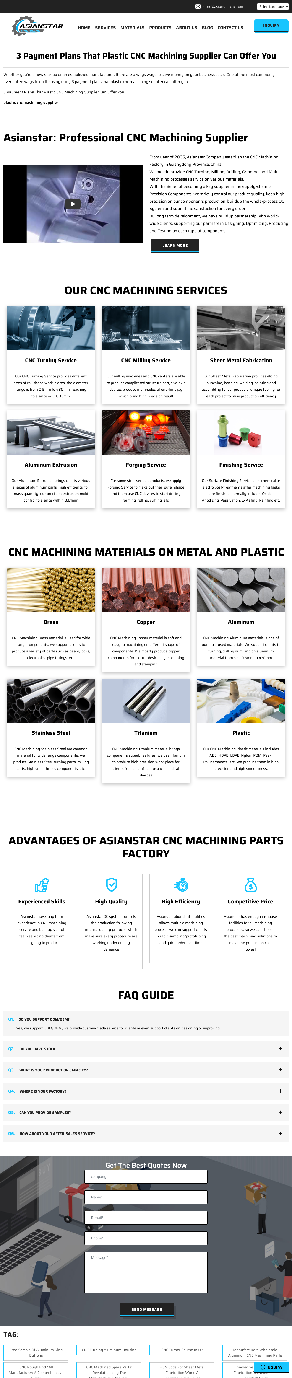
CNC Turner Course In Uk (182, 1343)
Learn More (175, 245)
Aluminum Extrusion (51, 464)
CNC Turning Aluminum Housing (109, 1343)
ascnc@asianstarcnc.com (222, 6)
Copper (146, 622)
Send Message (147, 1303)
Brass (51, 622)
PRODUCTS (160, 27)
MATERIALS (132, 27)
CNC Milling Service (146, 360)
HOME (84, 27)
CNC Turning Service (51, 360)
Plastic (241, 694)
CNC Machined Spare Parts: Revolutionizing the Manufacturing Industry (109, 1366)
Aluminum (241, 622)
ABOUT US (186, 27)
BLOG (207, 27)
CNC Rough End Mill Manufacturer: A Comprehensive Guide (36, 1366)
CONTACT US (230, 27)
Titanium (145, 694)
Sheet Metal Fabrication (241, 360)
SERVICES (105, 27)
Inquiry (272, 1367)
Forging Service (146, 464)
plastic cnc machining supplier (30, 102)
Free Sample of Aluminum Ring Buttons (36, 1346)
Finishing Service (241, 464)
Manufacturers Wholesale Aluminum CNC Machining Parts (255, 1346)
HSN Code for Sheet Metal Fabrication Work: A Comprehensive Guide (182, 1366)
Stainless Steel (51, 733)
